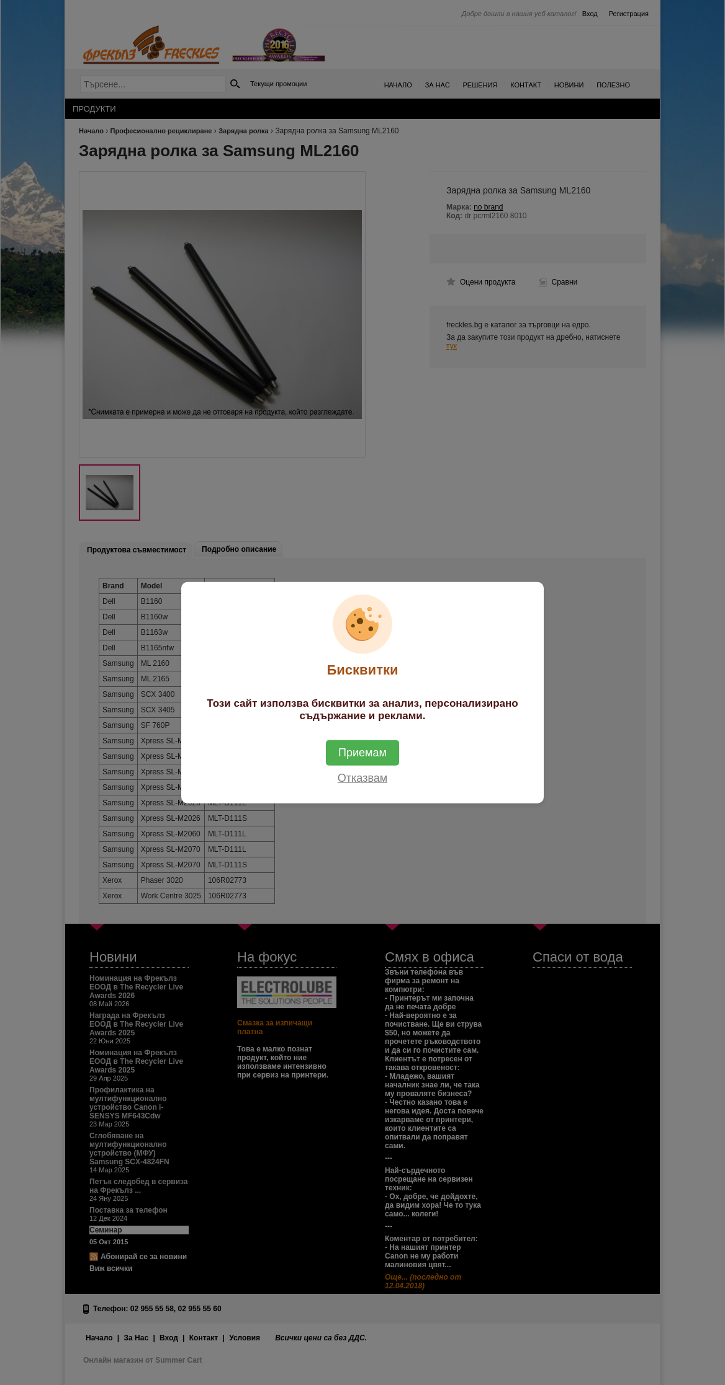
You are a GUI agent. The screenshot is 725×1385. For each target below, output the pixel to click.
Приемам (362, 752)
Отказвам (362, 777)
